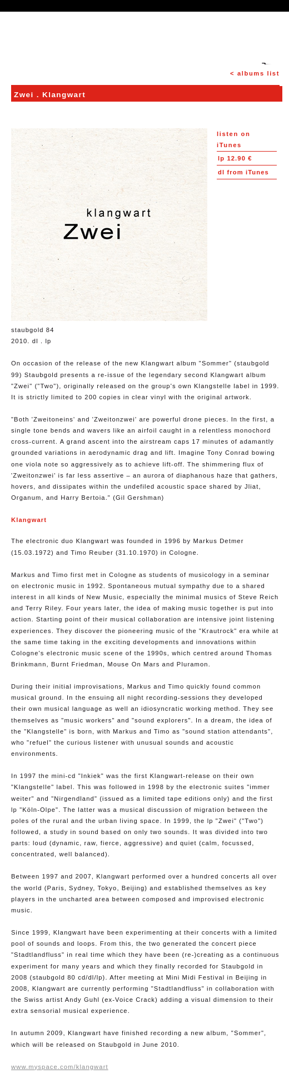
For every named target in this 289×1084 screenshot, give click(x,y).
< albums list (255, 73)
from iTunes (243, 172)
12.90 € (235, 158)
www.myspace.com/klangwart (59, 1066)
